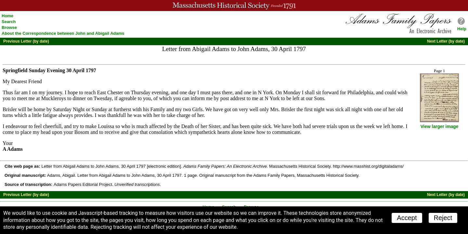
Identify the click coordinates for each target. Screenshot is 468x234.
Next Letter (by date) (446, 41)
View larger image (440, 126)
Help (461, 28)
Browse (9, 27)
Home (7, 15)
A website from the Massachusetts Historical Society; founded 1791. (234, 5)
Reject (443, 217)
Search (9, 21)
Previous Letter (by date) (26, 41)
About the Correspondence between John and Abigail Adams (63, 33)
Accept (407, 217)
